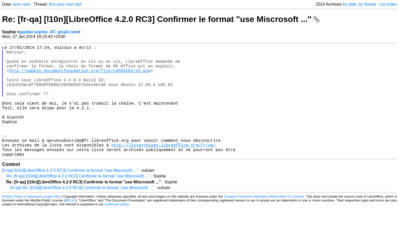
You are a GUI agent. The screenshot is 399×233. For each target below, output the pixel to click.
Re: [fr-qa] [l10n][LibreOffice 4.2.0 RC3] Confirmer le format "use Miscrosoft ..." (161, 19)
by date (349, 4)
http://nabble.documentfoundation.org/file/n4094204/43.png (79, 77)
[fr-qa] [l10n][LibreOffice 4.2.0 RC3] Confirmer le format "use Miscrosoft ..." (70, 195)
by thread (367, 4)
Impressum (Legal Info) (43, 221)
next (26, 4)
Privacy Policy (12, 221)
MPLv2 (70, 225)
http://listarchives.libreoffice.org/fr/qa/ (163, 167)
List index (388, 4)
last (78, 4)
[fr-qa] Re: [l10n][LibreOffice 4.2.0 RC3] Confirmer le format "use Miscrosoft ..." (82, 212)
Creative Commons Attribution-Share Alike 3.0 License (264, 221)
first (52, 4)
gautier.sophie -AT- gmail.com (48, 32)
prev (17, 4)
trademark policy (116, 229)
